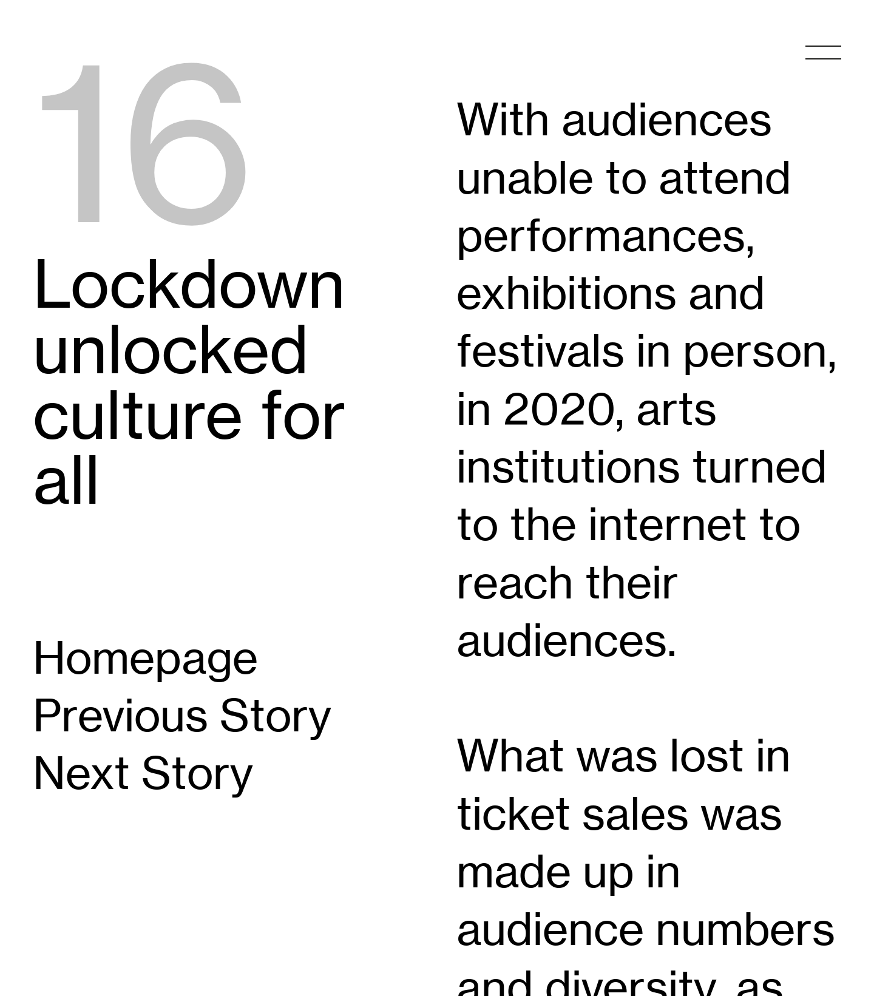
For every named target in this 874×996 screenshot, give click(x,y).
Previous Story (182, 715)
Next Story (143, 772)
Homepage (145, 657)
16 (144, 142)
